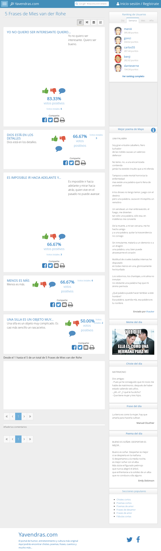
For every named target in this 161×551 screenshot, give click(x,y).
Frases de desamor (126, 509)
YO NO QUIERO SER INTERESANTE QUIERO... (39, 32)
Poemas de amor (125, 506)
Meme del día (134, 322)
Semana (133, 20)
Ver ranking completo (133, 76)
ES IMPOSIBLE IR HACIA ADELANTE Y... (34, 177)
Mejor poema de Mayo (131, 129)
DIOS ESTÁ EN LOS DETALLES (20, 136)
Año (151, 20)
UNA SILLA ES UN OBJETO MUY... (30, 319)
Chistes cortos (124, 499)
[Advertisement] (36, 59)
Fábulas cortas (124, 516)
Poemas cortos (124, 503)
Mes (143, 20)
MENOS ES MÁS (18, 280)
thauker (150, 311)
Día (122, 20)
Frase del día (134, 406)
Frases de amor (124, 512)
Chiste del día (134, 363)
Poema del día (134, 433)
